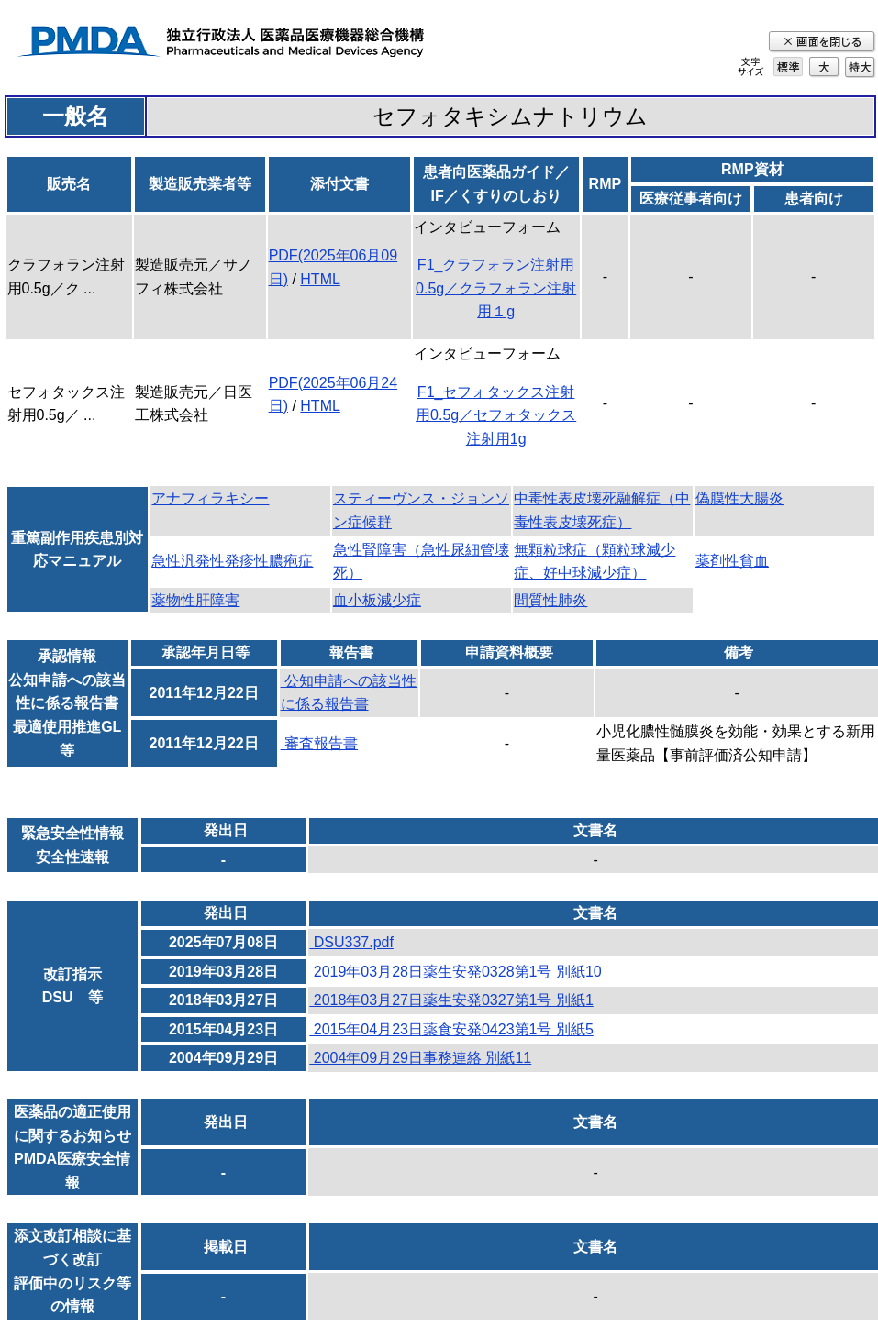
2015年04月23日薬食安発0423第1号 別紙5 (451, 1029)
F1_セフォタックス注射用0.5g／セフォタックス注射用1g (496, 415)
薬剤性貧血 (732, 561)
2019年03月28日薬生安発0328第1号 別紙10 (455, 971)
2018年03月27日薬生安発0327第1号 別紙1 (451, 1000)
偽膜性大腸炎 (739, 498)
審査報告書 (319, 743)
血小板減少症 (377, 600)
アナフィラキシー (210, 498)
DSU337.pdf (351, 942)
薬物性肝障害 (195, 600)
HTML (320, 279)
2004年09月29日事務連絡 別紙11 (420, 1058)
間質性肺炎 (550, 600)
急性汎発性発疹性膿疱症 (232, 561)
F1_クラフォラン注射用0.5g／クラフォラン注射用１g (496, 288)
